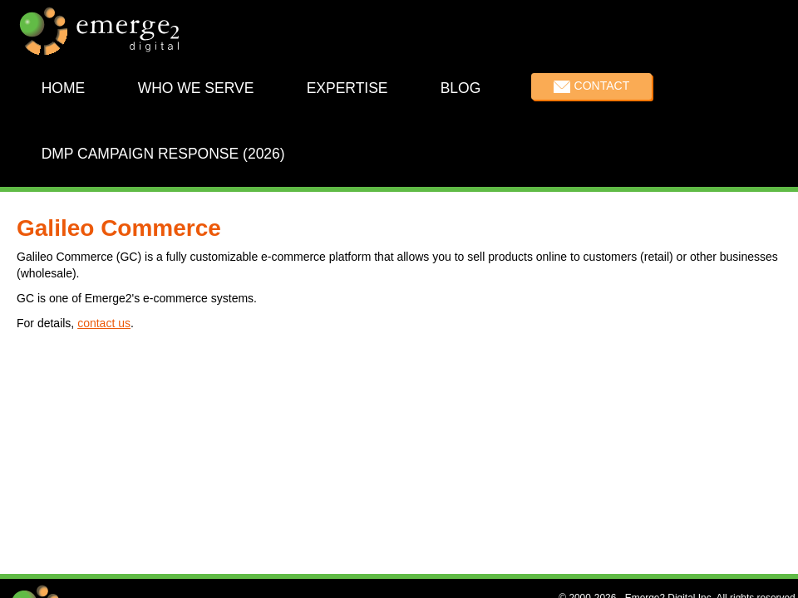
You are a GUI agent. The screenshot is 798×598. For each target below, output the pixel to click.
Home (64, 88)
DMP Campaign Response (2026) (163, 153)
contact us (104, 323)
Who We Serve (196, 88)
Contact (602, 85)
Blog (461, 88)
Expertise (347, 88)
